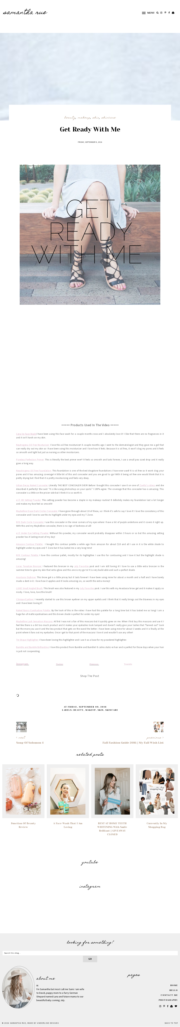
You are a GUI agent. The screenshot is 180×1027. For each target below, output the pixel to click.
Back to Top (171, 1023)
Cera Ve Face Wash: (26, 434)
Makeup (84, 117)
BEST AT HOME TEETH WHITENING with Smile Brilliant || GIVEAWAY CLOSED (112, 829)
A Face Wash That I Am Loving (67, 825)
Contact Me (169, 995)
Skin (96, 117)
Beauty (70, 117)
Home (174, 985)
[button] (147, 13)
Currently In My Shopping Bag (157, 825)
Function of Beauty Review (23, 825)
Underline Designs (48, 1023)
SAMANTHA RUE (25, 12)
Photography (168, 1000)
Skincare (109, 117)
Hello (173, 990)
